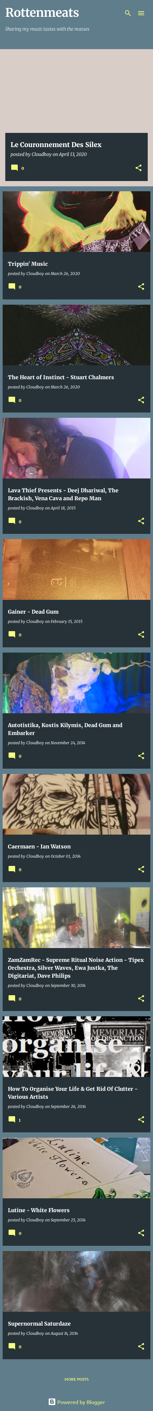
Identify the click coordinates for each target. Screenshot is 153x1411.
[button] (138, 168)
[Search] (128, 13)
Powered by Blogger (76, 1401)
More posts (76, 1379)
